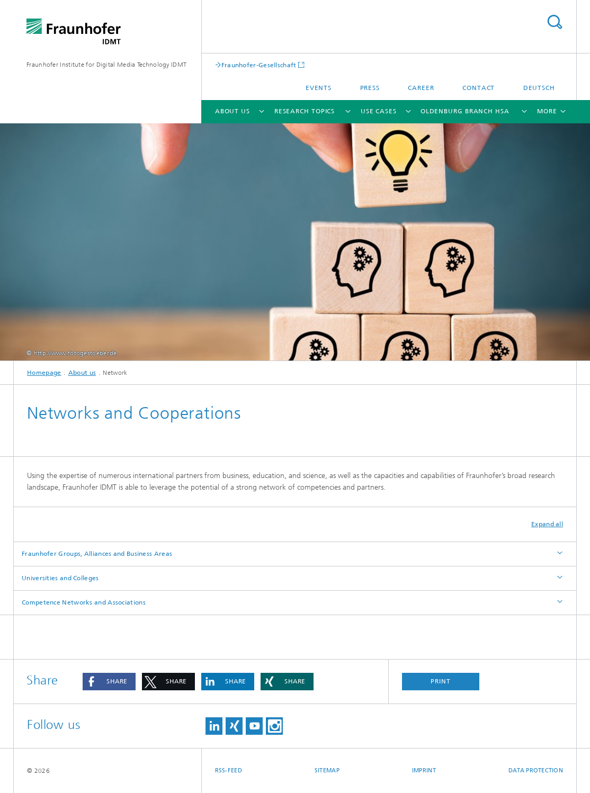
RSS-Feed (228, 770)
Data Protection (535, 770)
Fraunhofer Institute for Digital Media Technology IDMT (106, 64)
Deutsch (539, 88)
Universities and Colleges (60, 578)
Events (319, 88)
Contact (478, 88)
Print (441, 681)
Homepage (44, 372)
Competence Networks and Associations (84, 602)
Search (554, 22)
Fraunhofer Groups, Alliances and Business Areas (97, 553)
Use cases (379, 111)
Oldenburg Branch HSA (465, 111)
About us (232, 111)
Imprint (424, 770)
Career (421, 88)
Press (370, 88)
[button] (109, 681)
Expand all (547, 524)
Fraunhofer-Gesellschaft (259, 64)
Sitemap (327, 770)
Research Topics (304, 111)
